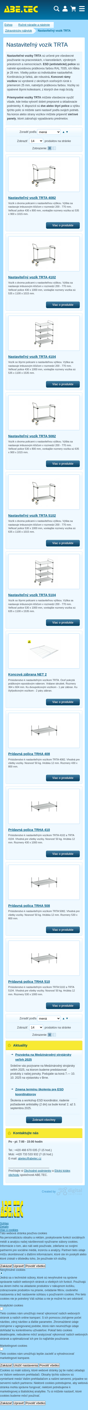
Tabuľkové (54, 148)
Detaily (4, 1226)
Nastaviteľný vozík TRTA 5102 (32, 515)
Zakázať (6, 1266)
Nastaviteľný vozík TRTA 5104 (32, 595)
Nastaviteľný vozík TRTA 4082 (32, 198)
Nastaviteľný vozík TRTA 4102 (32, 277)
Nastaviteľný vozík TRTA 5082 (32, 436)
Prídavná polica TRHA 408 (29, 754)
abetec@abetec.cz (30, 1158)
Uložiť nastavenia (26, 1365)
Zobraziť (22, 141)
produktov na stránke (58, 141)
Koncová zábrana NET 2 (27, 674)
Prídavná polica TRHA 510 (29, 982)
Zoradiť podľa (27, 132)
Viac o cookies (9, 1230)
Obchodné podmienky (37, 1170)
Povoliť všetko (35, 1266)
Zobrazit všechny (43, 1120)
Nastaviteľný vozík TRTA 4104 (32, 357)
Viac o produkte (62, 225)
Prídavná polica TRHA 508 (29, 906)
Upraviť (19, 1266)
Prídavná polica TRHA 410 (29, 830)
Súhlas (4, 1223)
